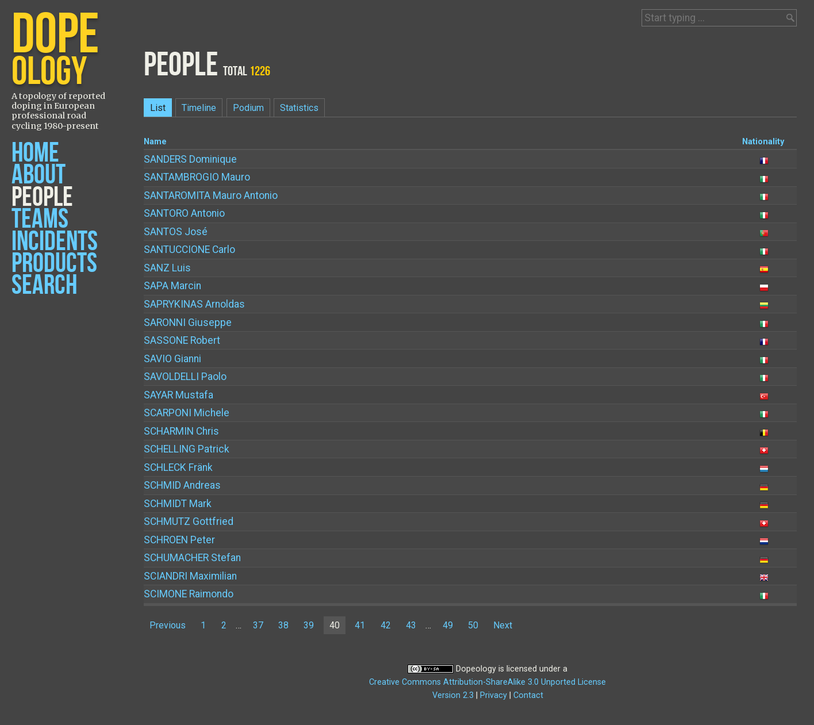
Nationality (763, 142)
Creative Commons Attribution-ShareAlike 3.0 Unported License (487, 682)
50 (473, 625)
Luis (167, 268)
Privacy (493, 695)
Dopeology (476, 669)
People (42, 197)
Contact (528, 695)
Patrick (186, 449)
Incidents (54, 241)
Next (502, 625)
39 (309, 625)
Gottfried (188, 521)
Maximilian (190, 576)
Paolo (185, 376)
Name (155, 142)
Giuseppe (188, 322)
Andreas (182, 485)
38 (283, 625)
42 (386, 625)
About (38, 175)
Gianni (172, 359)
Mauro (197, 177)
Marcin (172, 285)
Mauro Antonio (211, 195)
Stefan (192, 557)
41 (360, 625)
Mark (178, 503)
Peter (179, 540)
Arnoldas (194, 304)
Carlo (189, 249)
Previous (167, 625)
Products (54, 263)
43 (411, 625)
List (158, 107)
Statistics (299, 107)
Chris (181, 431)
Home (35, 153)
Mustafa (178, 395)
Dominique (190, 159)
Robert (182, 340)
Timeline (199, 107)
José (176, 231)
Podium (248, 107)
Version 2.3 (453, 695)
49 (448, 625)
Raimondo (188, 594)
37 (258, 625)
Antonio (184, 213)
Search (44, 285)
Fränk (178, 467)
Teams (39, 219)
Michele (186, 413)
